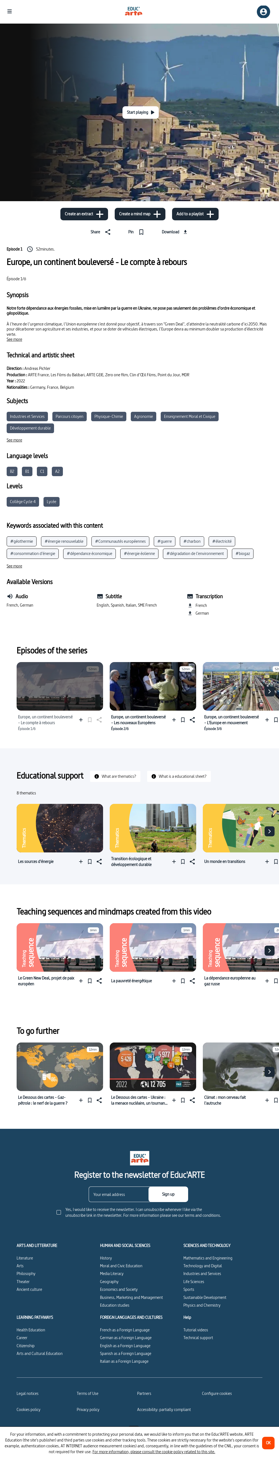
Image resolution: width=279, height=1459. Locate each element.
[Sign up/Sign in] (263, 12)
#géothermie (21, 541)
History (106, 1258)
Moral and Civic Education (121, 1266)
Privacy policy (88, 1409)
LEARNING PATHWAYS (35, 1317)
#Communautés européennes (120, 541)
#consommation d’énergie (32, 553)
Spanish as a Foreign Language (125, 1353)
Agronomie (143, 416)
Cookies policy (28, 1409)
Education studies (114, 1305)
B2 (12, 471)
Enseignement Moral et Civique (189, 416)
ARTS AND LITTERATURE (37, 1245)
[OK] (268, 1443)
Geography (109, 1281)
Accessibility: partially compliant (164, 1409)
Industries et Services (27, 416)
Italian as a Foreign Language (124, 1361)
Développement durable (30, 428)
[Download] (175, 232)
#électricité (222, 541)
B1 (27, 471)
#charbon (192, 541)
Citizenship (26, 1346)
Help (187, 1317)
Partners (144, 1393)
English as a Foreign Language (125, 1346)
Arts (20, 1266)
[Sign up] (168, 1194)
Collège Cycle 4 (23, 501)
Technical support (198, 1338)
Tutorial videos (195, 1330)
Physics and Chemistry (202, 1305)
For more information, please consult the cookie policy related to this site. (154, 1452)
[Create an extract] (84, 214)
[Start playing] (140, 112)
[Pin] (137, 232)
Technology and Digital (202, 1266)
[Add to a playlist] (195, 214)
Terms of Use (87, 1393)
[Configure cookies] (217, 1393)
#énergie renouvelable (64, 541)
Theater (23, 1281)
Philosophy (26, 1273)
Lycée (51, 501)
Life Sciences (193, 1281)
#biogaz (243, 553)
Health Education (31, 1330)
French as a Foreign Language (125, 1330)
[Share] (101, 232)
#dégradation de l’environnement (195, 553)
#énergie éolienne (139, 553)
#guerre (164, 541)
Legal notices (28, 1393)
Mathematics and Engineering (207, 1258)
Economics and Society (119, 1289)
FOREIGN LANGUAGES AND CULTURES (131, 1317)
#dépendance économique (89, 553)
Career (22, 1338)
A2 (57, 471)
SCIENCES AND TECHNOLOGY (207, 1245)
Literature (25, 1258)
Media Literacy (112, 1273)
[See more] (14, 339)
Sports (188, 1289)
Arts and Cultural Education (40, 1353)
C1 (42, 471)
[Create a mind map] (140, 214)
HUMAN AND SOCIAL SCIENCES (125, 1245)
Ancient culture (29, 1289)
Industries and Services (202, 1273)
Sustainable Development (204, 1297)
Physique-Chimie (108, 416)
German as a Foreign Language (126, 1338)
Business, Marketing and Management (131, 1297)
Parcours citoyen (69, 416)
